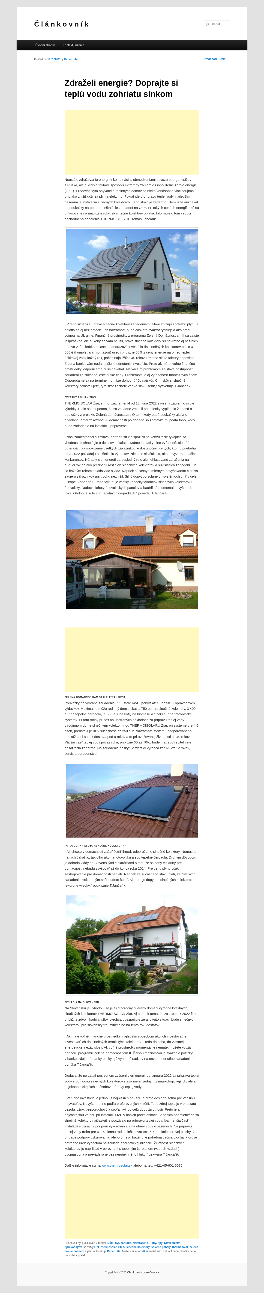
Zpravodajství (74, 1247)
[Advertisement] (132, 142)
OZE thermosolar (105, 1247)
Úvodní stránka (45, 45)
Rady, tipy (156, 1243)
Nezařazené (140, 1243)
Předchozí (208, 59)
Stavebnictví (172, 1243)
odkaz (144, 1251)
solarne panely (161, 1247)
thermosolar (180, 1247)
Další (225, 59)
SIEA (121, 1247)
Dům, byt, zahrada (119, 1243)
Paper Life (71, 59)
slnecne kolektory (138, 1247)
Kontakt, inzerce (73, 45)
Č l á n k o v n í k (61, 24)
